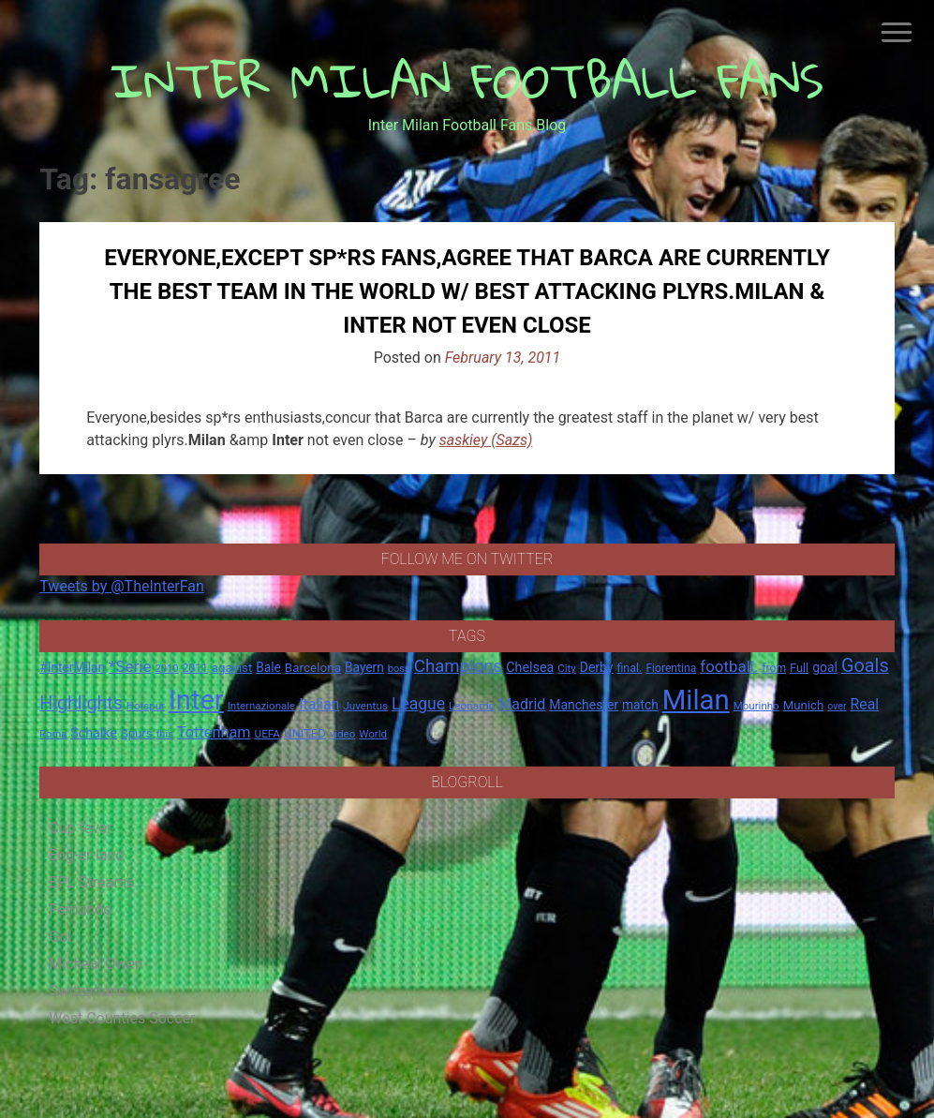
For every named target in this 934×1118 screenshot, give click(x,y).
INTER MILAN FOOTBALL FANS (467, 80)
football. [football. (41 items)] (729, 666)
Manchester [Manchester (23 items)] (583, 704)
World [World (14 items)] (373, 733)
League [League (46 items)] (418, 703)
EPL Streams (91, 882)
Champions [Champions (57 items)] (458, 666)
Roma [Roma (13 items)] (53, 734)
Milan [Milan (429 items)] (696, 700)
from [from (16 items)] (774, 668)
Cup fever (80, 828)
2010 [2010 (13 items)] (167, 669)
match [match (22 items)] (640, 704)
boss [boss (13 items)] (399, 669)
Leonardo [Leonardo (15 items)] (472, 705)
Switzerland (87, 991)
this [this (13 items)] (164, 734)
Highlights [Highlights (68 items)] (81, 703)
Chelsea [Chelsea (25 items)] (530, 668)
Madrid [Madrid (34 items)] (521, 704)
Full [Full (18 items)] (799, 668)
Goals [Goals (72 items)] (865, 666)
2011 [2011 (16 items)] (195, 668)
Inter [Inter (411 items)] (196, 700)
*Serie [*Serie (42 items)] (130, 666)
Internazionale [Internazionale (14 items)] (262, 705)
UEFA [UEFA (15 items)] (268, 733)
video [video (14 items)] (343, 733)
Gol (60, 937)
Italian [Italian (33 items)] (319, 704)
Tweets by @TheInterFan (121, 586)
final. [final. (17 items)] (629, 668)
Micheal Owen (95, 964)
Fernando (80, 909)
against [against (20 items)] (232, 668)
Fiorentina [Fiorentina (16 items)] (670, 668)
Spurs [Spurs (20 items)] (137, 733)
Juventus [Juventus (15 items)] (365, 705)
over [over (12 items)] (836, 706)
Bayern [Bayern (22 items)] (364, 667)
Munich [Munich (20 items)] (803, 705)
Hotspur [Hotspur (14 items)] (145, 705)
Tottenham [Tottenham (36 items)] (214, 732)
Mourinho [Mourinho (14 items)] (756, 705)
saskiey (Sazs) (486, 440)
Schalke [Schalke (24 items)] (93, 732)
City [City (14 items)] (566, 668)
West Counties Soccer (122, 1018)
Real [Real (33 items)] (865, 704)
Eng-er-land (86, 855)
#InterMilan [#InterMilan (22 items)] (72, 667)
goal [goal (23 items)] (825, 667)
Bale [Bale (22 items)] (268, 667)
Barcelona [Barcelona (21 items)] (313, 667)
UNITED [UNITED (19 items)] (305, 733)
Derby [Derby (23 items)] (597, 667)
